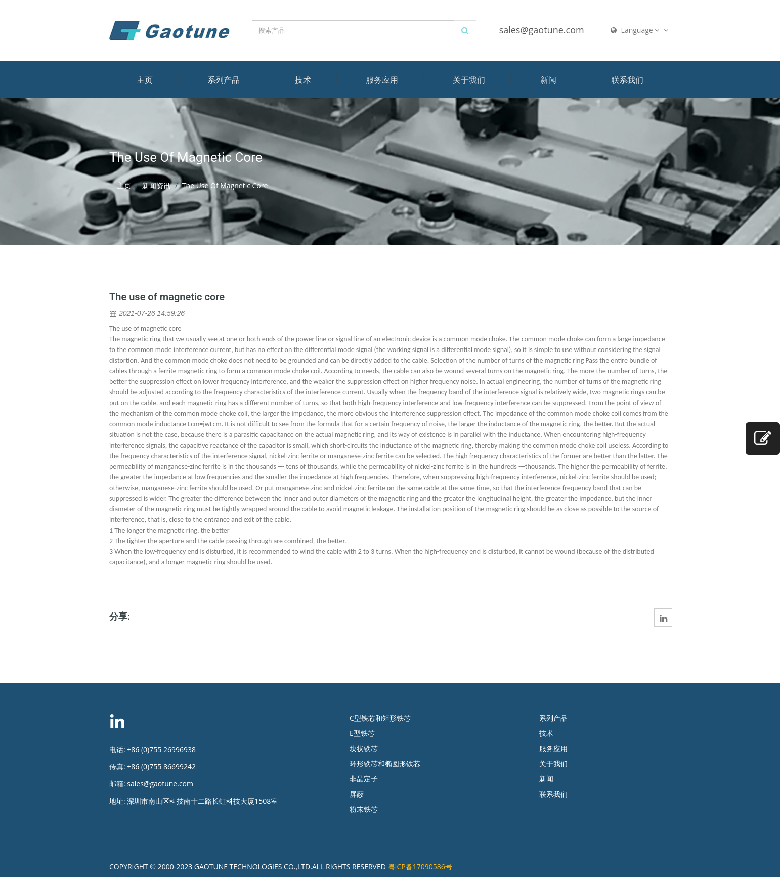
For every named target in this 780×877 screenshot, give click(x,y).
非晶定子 (364, 778)
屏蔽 (357, 794)
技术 (303, 79)
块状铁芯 (364, 748)
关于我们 (469, 79)
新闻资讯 (156, 185)
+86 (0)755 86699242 (161, 766)
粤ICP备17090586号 (420, 866)
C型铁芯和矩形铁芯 (380, 718)
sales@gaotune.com (541, 30)
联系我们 (627, 79)
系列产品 (223, 79)
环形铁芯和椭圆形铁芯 (385, 763)
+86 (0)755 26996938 (161, 749)
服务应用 (382, 79)
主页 (145, 79)
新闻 (548, 79)
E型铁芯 (362, 733)
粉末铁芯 (364, 809)
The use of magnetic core (167, 297)
